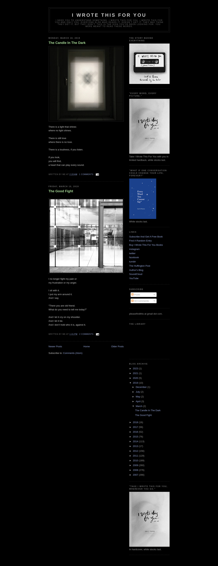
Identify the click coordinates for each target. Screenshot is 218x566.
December (141, 387)
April (138, 401)
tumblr (132, 261)
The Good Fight (61, 191)
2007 (136, 474)
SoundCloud (135, 274)
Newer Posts (55, 346)
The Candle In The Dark (67, 43)
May (138, 396)
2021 (136, 373)
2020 (136, 378)
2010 (136, 460)
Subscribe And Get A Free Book (146, 236)
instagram (134, 249)
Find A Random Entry (140, 240)
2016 (136, 431)
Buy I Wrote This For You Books (146, 245)
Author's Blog (136, 270)
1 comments (86, 174)
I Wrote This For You (109, 15)
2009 (136, 465)
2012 (136, 451)
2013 (136, 446)
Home (86, 346)
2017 (136, 427)
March (139, 406)
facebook (134, 257)
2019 (136, 382)
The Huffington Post (139, 265)
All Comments (140, 301)
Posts (135, 294)
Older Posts (117, 346)
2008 (136, 470)
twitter (132, 253)
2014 (136, 441)
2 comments (86, 334)
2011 (136, 455)
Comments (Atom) (72, 353)
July (138, 391)
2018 (136, 422)
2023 (136, 368)
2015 (136, 436)
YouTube (134, 278)
